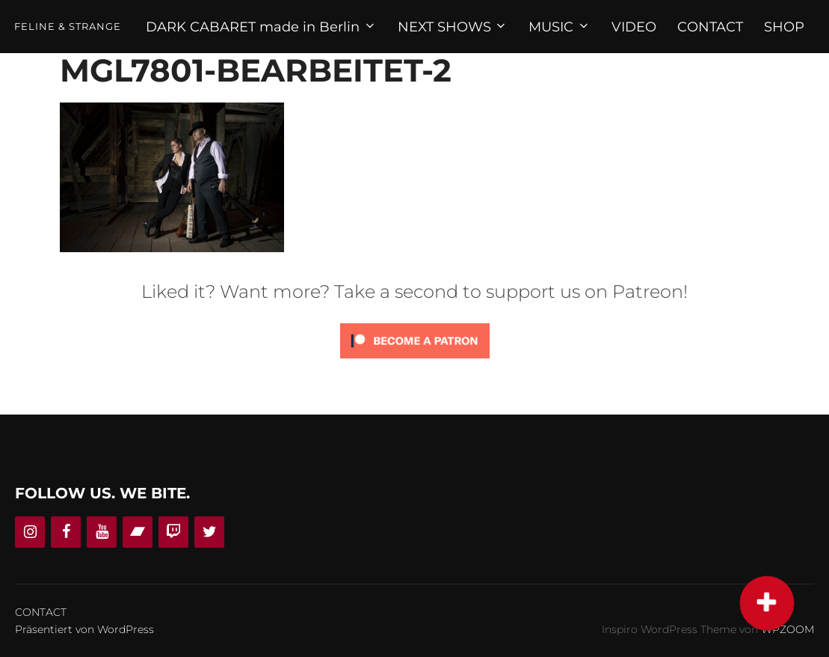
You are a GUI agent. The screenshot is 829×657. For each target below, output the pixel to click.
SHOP (784, 27)
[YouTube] (102, 532)
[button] (766, 602)
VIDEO (633, 27)
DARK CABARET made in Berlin (261, 27)
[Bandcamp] (137, 532)
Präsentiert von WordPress (84, 629)
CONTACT (710, 27)
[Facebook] (66, 532)
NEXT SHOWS (453, 27)
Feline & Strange (67, 26)
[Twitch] (173, 532)
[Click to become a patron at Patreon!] (415, 362)
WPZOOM (787, 629)
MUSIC (559, 27)
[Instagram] (30, 532)
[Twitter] (209, 532)
